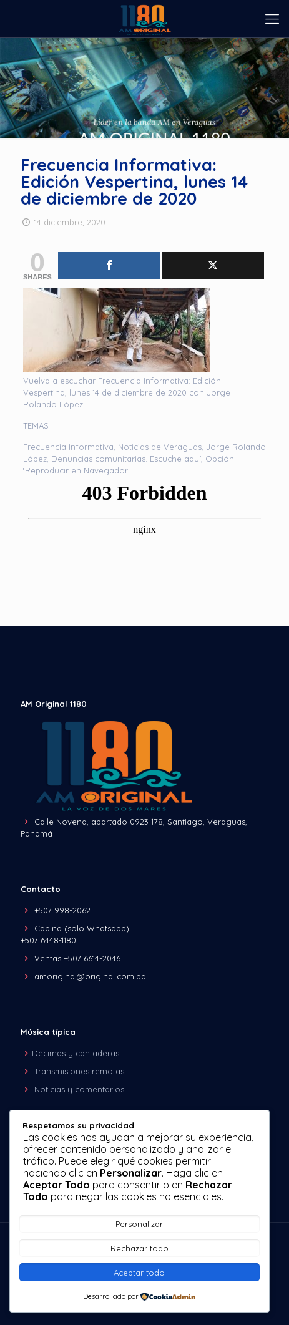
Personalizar (139, 1224)
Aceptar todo (139, 1273)
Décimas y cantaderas (75, 1053)
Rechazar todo (139, 1248)
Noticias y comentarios (79, 1089)
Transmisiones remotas (79, 1071)
